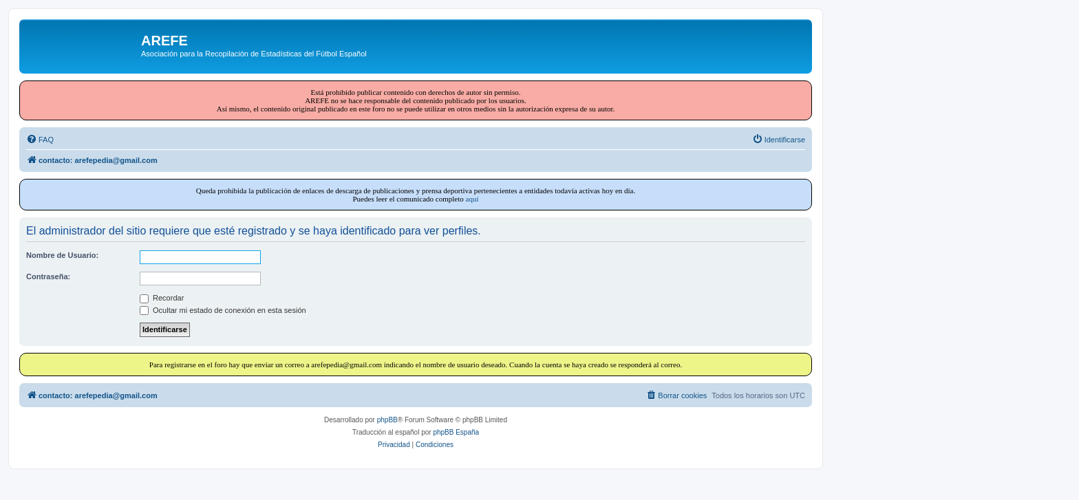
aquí (472, 199)
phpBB (387, 420)
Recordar (162, 298)
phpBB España (456, 432)
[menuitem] (40, 139)
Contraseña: (48, 276)
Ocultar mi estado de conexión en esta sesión (223, 310)
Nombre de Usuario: (62, 255)
